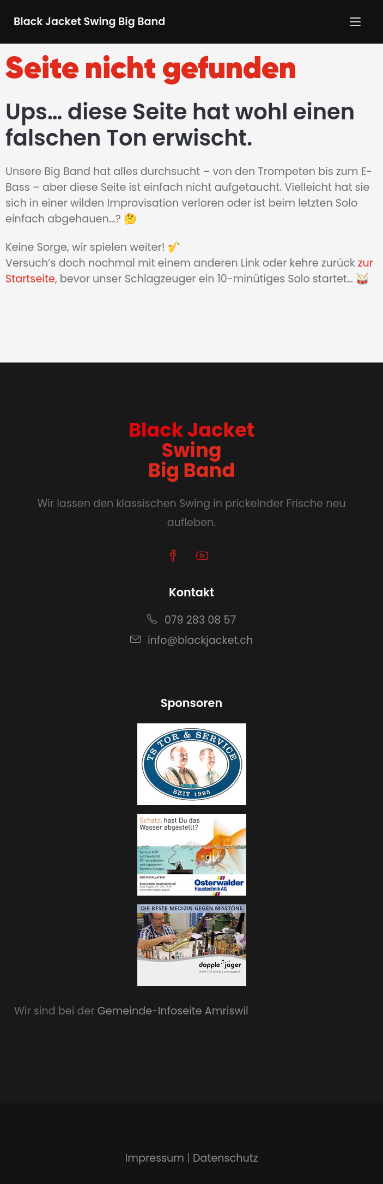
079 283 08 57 (191, 620)
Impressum (154, 1158)
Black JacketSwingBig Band (191, 450)
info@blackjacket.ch (191, 640)
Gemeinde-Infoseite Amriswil (173, 1011)
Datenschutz (225, 1158)
